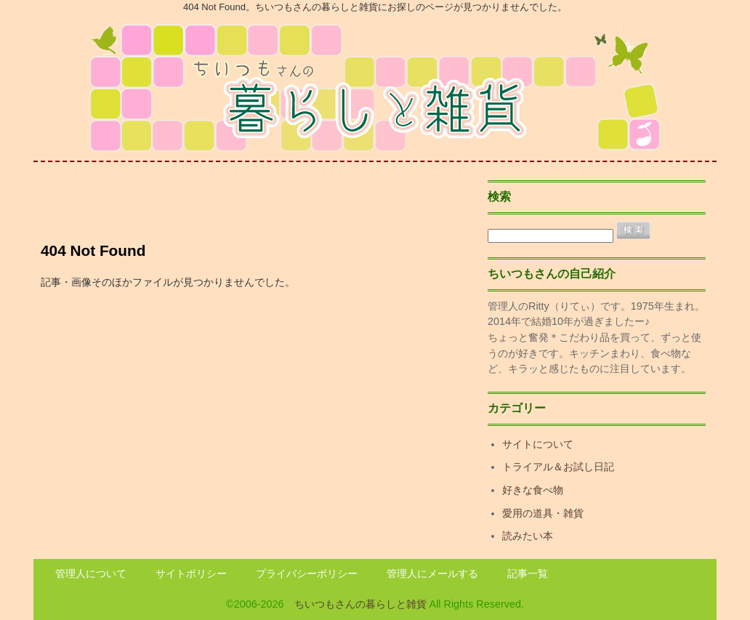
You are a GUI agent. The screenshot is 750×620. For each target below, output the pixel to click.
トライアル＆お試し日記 (558, 466)
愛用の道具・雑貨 (543, 513)
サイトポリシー (191, 573)
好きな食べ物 (532, 490)
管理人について (90, 573)
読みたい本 (527, 536)
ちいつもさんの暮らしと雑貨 (360, 604)
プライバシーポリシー (307, 573)
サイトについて (537, 444)
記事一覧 (527, 573)
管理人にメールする (432, 573)
